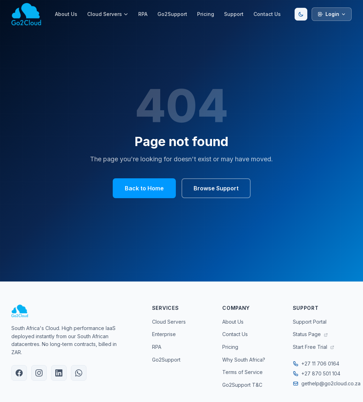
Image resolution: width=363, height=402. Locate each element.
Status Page (310, 334)
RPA (142, 14)
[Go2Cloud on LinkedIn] (59, 373)
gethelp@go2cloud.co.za (322, 383)
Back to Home (144, 188)
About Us (66, 14)
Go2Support (172, 14)
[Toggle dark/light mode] (301, 14)
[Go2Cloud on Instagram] (39, 373)
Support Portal (309, 322)
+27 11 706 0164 (316, 364)
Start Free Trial (313, 347)
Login (332, 14)
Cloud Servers (107, 14)
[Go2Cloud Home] (26, 14)
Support (234, 14)
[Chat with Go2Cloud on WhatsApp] (78, 373)
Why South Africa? (243, 360)
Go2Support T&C (242, 385)
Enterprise (164, 334)
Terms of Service (242, 372)
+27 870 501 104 (316, 373)
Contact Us (267, 14)
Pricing (205, 14)
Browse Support (216, 188)
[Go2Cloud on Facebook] (19, 373)
